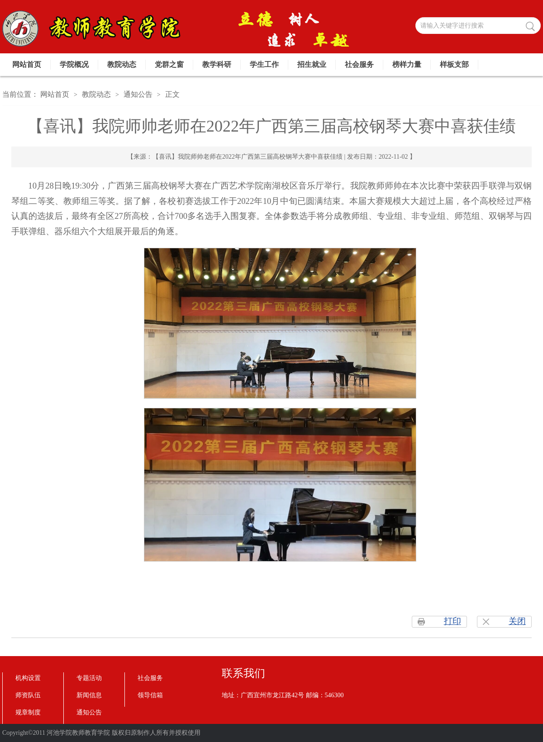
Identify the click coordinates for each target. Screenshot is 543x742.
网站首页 (26, 64)
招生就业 (311, 64)
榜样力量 (406, 64)
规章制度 (28, 712)
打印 (452, 621)
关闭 (517, 621)
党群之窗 (169, 64)
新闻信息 (89, 695)
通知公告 (138, 94)
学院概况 (74, 64)
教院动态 (121, 64)
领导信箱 (150, 695)
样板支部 (454, 64)
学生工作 (264, 64)
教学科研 (216, 64)
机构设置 (28, 678)
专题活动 (89, 678)
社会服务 (359, 64)
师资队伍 (28, 695)
